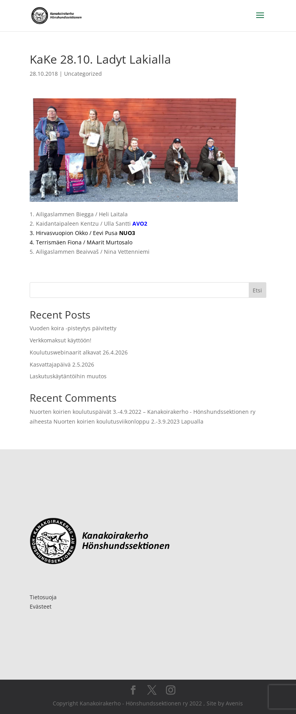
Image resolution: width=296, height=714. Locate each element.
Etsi (257, 290)
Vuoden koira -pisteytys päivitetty (73, 328)
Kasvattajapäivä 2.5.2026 (62, 364)
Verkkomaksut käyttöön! (60, 340)
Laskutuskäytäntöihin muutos (68, 376)
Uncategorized (83, 73)
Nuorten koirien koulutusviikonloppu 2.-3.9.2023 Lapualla (128, 421)
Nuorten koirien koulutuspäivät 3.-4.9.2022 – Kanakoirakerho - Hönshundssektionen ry (142, 411)
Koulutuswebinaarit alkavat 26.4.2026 (79, 352)
